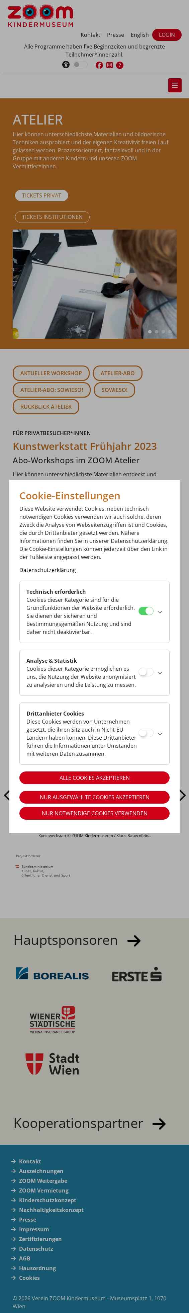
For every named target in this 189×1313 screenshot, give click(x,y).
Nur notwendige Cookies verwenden (95, 813)
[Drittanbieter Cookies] (146, 733)
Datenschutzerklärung (47, 570)
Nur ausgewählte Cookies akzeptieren (95, 797)
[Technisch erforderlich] (146, 611)
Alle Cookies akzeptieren (95, 778)
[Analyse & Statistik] (146, 672)
